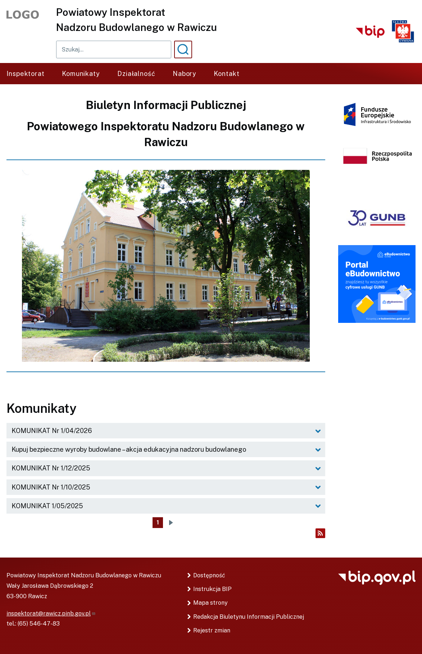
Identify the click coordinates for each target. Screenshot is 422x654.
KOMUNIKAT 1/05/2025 (47, 506)
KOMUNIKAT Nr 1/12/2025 (51, 468)
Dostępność (209, 575)
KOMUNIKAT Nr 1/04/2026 (52, 430)
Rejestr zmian (211, 630)
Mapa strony (210, 602)
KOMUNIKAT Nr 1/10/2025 (51, 487)
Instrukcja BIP (212, 589)
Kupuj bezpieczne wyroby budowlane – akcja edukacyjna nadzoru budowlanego (129, 449)
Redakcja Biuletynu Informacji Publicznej (248, 616)
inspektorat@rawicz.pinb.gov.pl (51, 613)
